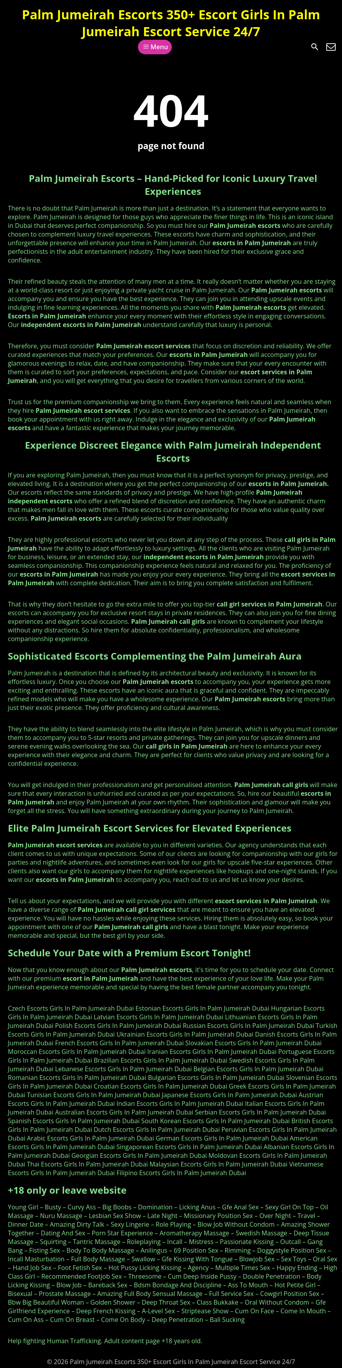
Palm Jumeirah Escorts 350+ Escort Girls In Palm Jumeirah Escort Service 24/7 (171, 23)
